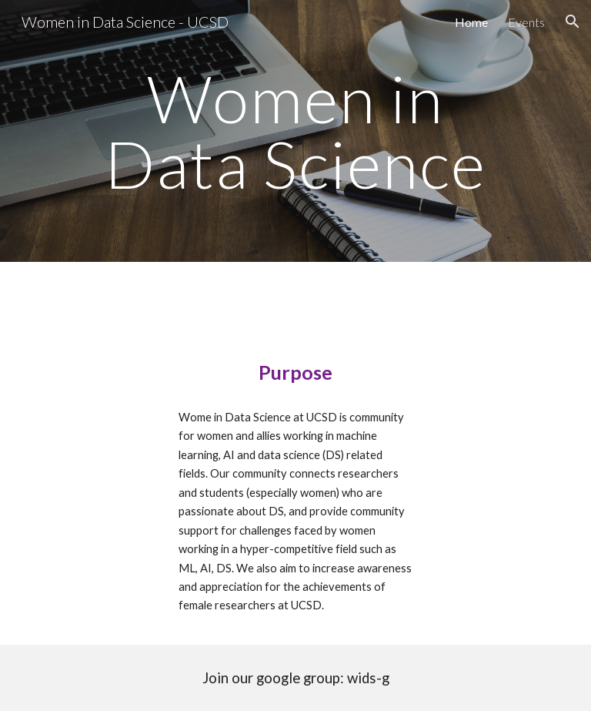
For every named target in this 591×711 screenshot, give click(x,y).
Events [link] (526, 22)
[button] (572, 21)
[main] (295, 131)
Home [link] (471, 22)
